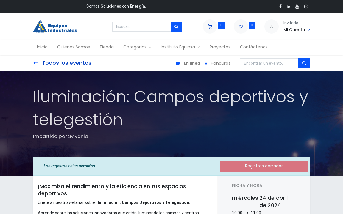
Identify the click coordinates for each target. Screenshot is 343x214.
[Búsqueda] (176, 27)
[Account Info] (296, 30)
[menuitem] (43, 47)
